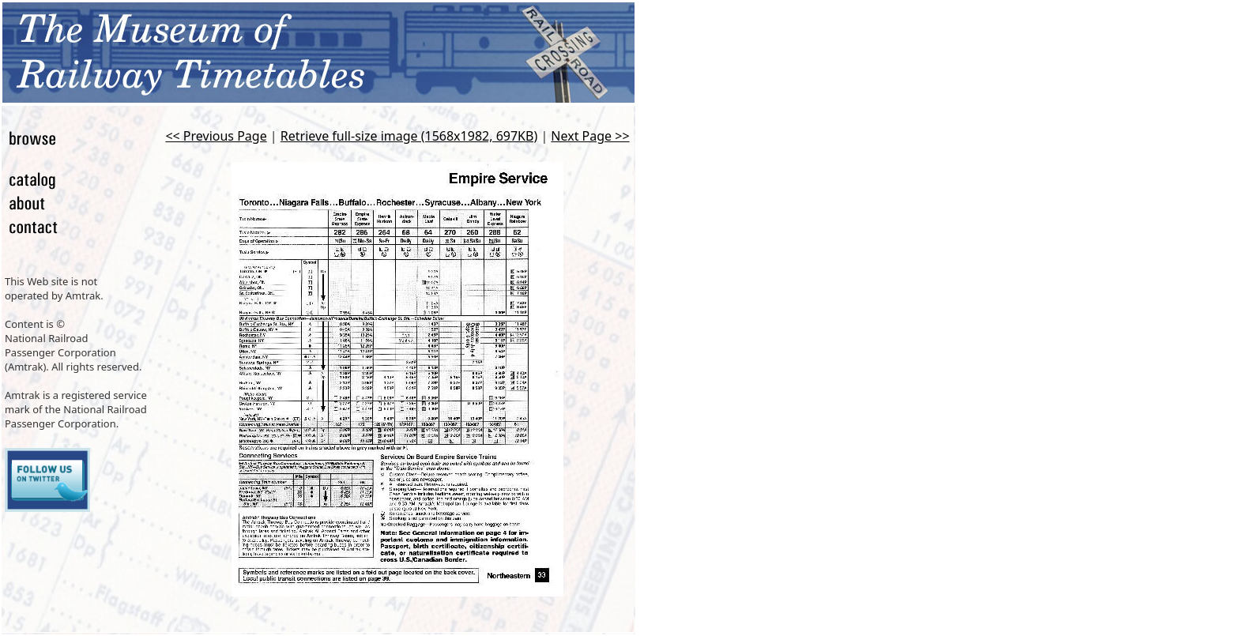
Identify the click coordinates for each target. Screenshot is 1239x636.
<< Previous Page (215, 136)
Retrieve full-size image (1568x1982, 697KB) (409, 136)
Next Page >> (590, 136)
